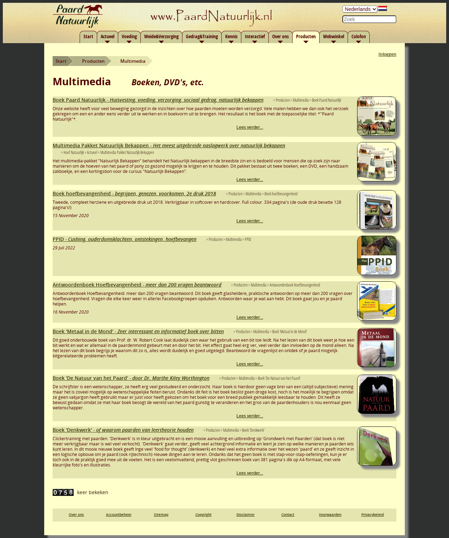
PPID (124, 239)
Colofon (358, 36)
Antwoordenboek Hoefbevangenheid (137, 284)
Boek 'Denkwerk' (123, 429)
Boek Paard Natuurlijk (158, 99)
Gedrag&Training (202, 36)
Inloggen (387, 54)
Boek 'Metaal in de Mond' (138, 331)
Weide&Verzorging (161, 36)
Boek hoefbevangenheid (134, 193)
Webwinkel (333, 36)
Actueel (107, 36)
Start (88, 36)
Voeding (129, 36)
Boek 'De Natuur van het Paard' (131, 378)
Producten (306, 36)
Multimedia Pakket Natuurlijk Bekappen (169, 145)
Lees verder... (249, 127)
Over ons (280, 36)
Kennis (231, 36)
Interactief (255, 36)
